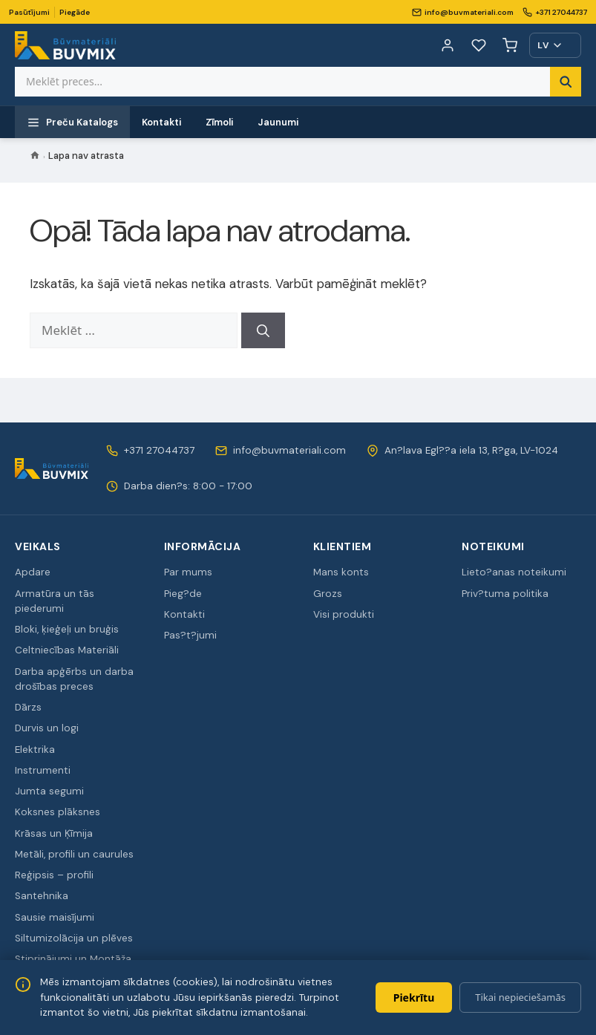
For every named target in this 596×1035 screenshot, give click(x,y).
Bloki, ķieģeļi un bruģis (67, 629)
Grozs (327, 593)
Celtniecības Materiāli (67, 650)
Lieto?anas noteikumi (514, 572)
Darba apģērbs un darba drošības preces (74, 679)
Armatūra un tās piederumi (54, 601)
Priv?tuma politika (505, 593)
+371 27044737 (555, 12)
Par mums (188, 572)
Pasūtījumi (29, 12)
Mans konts (341, 572)
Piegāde (74, 12)
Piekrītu (414, 997)
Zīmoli (220, 122)
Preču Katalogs (72, 122)
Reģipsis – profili (54, 875)
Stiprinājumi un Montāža (73, 959)
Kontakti (162, 122)
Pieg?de (183, 593)
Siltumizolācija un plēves (74, 938)
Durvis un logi (47, 728)
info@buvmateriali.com (463, 12)
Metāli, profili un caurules (74, 854)
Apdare (32, 572)
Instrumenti (43, 770)
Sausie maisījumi (54, 917)
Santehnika (41, 895)
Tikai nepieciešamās (520, 997)
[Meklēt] (263, 330)
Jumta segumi (49, 791)
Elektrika (35, 749)
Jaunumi (278, 122)
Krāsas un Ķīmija (54, 833)
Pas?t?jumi (190, 635)
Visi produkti (343, 614)
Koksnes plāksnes (57, 812)
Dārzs (28, 707)
